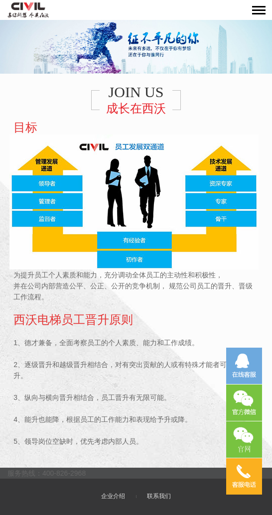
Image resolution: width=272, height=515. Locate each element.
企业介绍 (113, 496)
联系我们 (159, 496)
